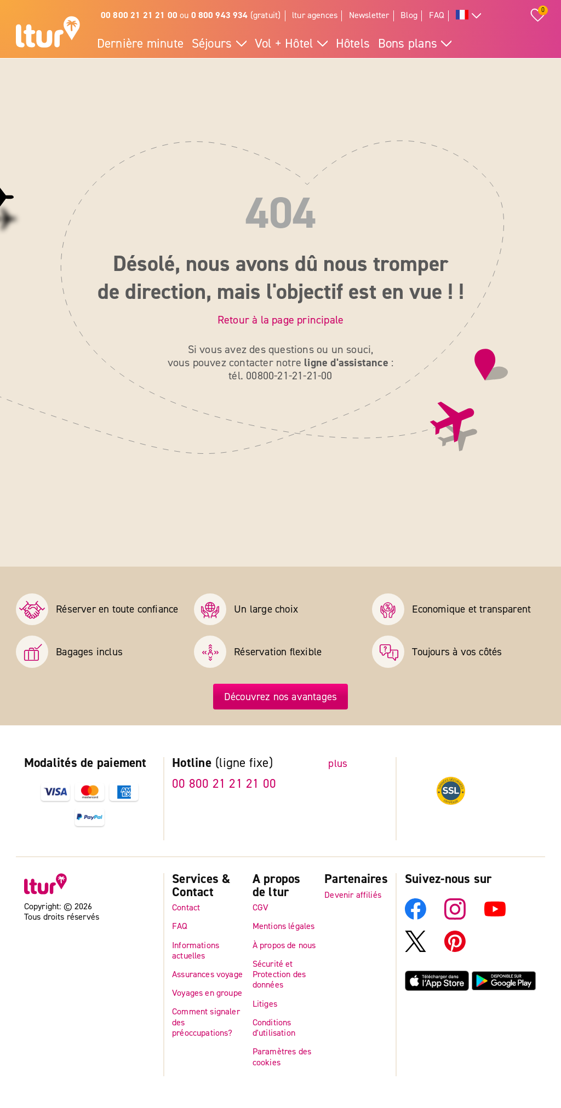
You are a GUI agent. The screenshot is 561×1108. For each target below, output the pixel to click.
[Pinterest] (455, 948)
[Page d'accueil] (48, 33)
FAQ (437, 15)
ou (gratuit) (190, 15)
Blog (408, 15)
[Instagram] (455, 916)
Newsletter (369, 15)
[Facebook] (415, 916)
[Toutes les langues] (469, 16)
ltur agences (314, 15)
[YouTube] (495, 916)
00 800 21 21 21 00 (224, 784)
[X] (415, 948)
